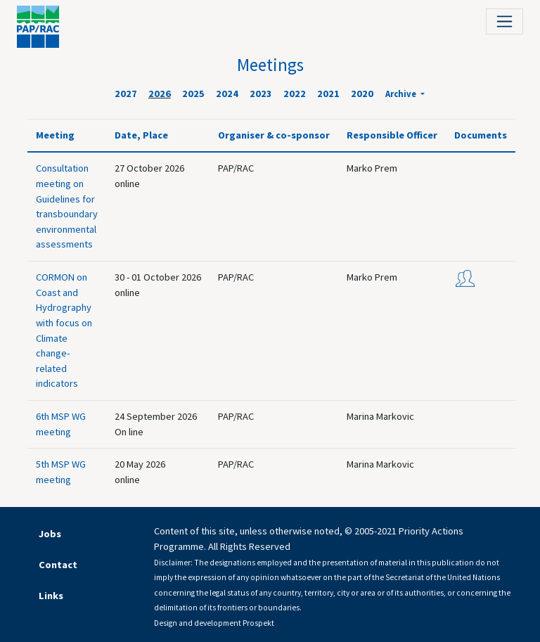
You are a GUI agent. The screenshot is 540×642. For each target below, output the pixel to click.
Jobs (50, 533)
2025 (193, 93)
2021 (328, 93)
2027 (126, 93)
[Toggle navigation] (504, 21)
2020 (362, 93)
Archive (401, 94)
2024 (227, 93)
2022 (294, 93)
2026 (159, 93)
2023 (261, 93)
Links (51, 595)
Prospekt (258, 623)
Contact (58, 564)
